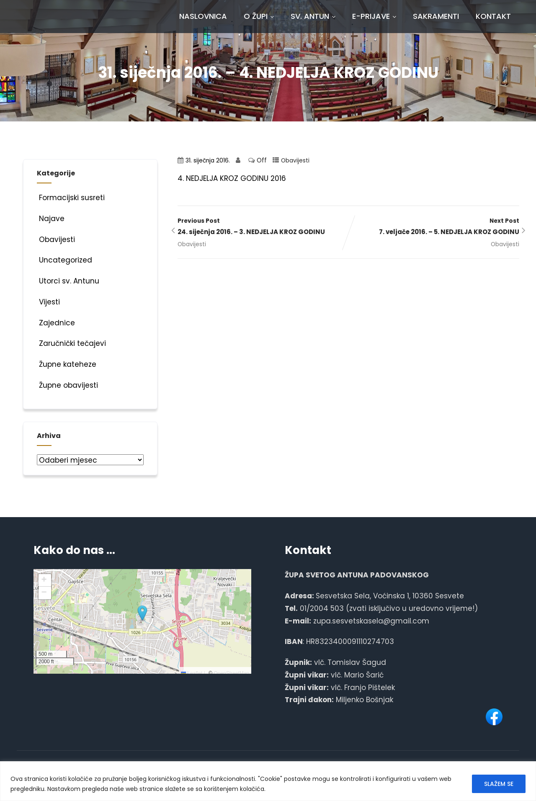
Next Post (433, 227)
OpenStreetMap (231, 673)
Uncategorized (64, 260)
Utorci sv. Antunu (68, 281)
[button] (142, 613)
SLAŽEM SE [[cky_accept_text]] (498, 784)
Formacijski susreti (71, 198)
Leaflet (191, 673)
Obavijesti (295, 161)
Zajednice (56, 323)
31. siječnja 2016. (208, 161)
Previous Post (263, 227)
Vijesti (48, 302)
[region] (268, 781)
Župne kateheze (66, 364)
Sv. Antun (313, 16)
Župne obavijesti (67, 385)
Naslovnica (203, 16)
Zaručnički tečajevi (71, 343)
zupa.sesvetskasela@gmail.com (371, 621)
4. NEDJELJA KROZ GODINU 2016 (232, 178)
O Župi (259, 16)
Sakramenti (436, 16)
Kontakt (493, 16)
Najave (50, 219)
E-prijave (374, 16)
